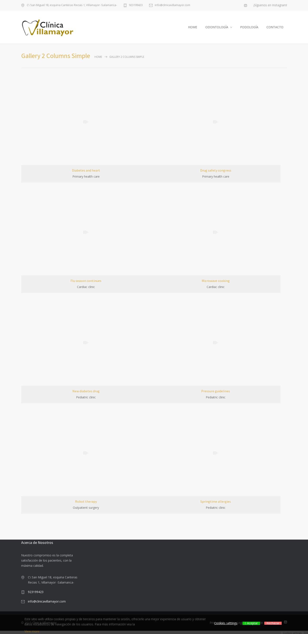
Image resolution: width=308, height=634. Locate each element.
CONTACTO (275, 29)
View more (31, 631)
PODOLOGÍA (249, 29)
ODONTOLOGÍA (216, 29)
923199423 (136, 5)
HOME (192, 29)
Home (98, 60)
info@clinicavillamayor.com (172, 5)
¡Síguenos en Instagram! (270, 5)
